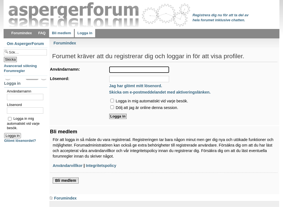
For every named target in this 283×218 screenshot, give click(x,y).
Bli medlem (65, 180)
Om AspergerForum (25, 43)
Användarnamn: (65, 69)
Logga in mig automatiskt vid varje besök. (149, 101)
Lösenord (14, 105)
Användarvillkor (67, 165)
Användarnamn (19, 91)
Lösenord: (59, 78)
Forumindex (65, 43)
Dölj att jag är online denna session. (144, 107)
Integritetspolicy (101, 165)
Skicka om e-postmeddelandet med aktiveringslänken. (160, 92)
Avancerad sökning (20, 66)
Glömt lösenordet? (20, 141)
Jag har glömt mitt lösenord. (135, 86)
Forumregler (14, 71)
